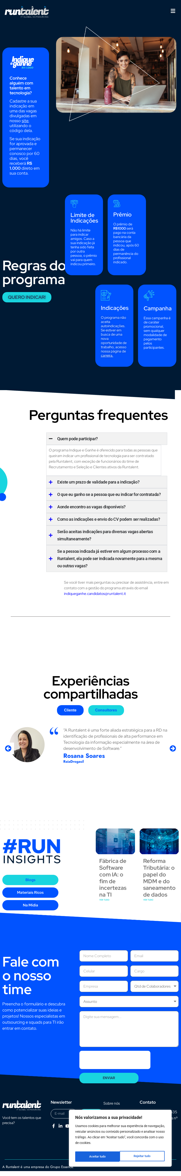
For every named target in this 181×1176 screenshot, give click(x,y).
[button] (172, 11)
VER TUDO (104, 904)
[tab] (70, 715)
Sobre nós (111, 1108)
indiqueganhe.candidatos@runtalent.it (95, 598)
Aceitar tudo (144, 1156)
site (25, 125)
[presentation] (114, 1065)
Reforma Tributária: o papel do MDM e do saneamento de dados (159, 882)
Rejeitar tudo (97, 1156)
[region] (120, 1139)
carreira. (107, 360)
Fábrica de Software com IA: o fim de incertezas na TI (112, 882)
